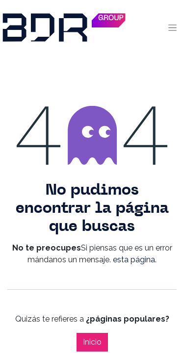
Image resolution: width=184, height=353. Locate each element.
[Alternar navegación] (172, 27)
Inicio (92, 342)
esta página (134, 259)
